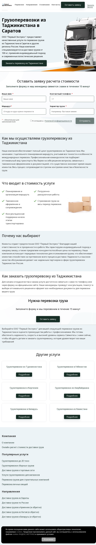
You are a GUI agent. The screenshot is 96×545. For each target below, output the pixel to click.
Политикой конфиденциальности (58, 121)
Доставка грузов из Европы (15, 498)
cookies (19, 532)
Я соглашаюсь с (52, 121)
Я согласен (48, 539)
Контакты (56, 5)
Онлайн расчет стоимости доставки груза (23, 447)
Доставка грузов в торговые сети (18, 470)
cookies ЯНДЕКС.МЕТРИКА (23, 534)
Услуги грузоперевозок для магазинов (21, 475)
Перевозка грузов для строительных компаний (25, 479)
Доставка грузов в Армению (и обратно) (22, 507)
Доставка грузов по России (15, 502)
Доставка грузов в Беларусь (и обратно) (21, 516)
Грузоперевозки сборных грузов (18, 465)
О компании (44, 5)
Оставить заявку (73, 5)
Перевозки (19, 5)
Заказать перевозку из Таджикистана (24, 63)
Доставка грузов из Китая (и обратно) (20, 512)
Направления (31, 5)
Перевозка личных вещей (15, 484)
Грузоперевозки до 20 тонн (15, 460)
